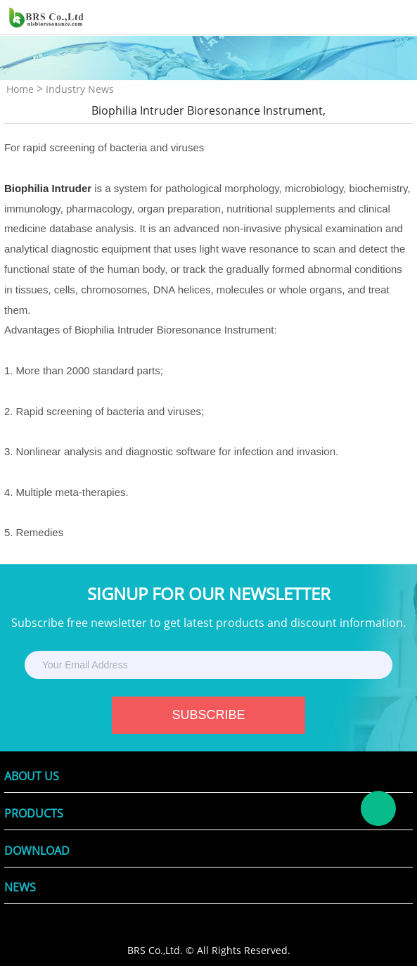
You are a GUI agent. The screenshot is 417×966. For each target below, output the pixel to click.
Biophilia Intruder (47, 188)
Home (20, 89)
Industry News (80, 89)
